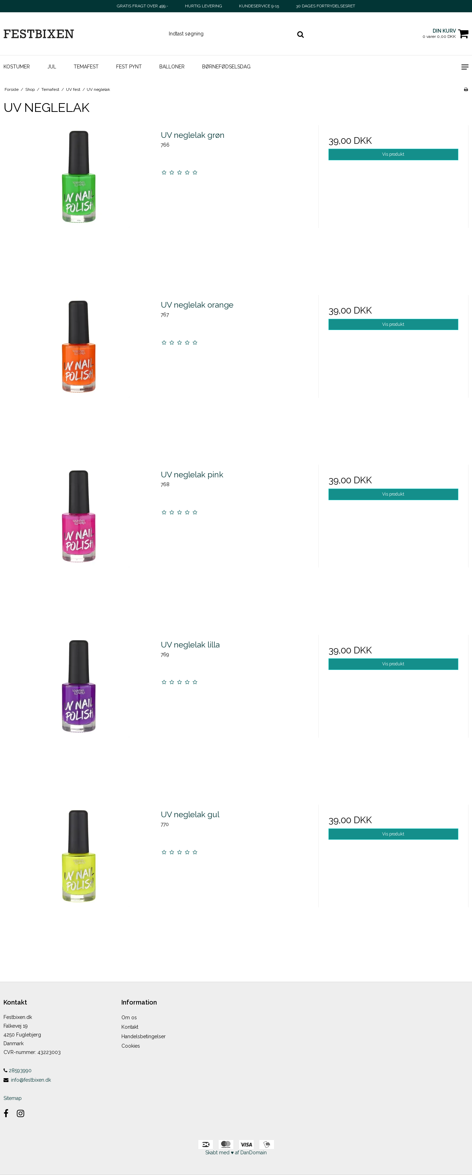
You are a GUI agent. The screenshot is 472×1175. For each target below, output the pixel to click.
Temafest (86, 66)
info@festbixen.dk (31, 1080)
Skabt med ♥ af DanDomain (236, 1152)
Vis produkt (393, 154)
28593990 (18, 1070)
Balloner (172, 66)
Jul (51, 66)
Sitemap (13, 1098)
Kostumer (17, 66)
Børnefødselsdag (226, 66)
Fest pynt (129, 66)
